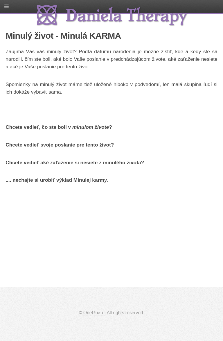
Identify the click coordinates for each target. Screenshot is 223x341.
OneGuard (94, 312)
